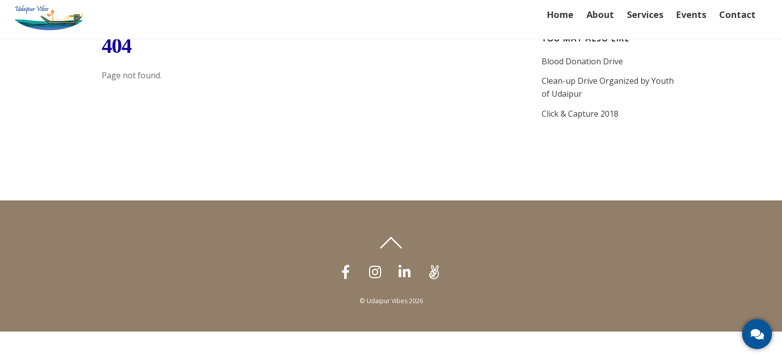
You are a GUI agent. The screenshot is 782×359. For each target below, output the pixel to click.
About (600, 14)
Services (645, 14)
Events (691, 14)
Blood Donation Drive (582, 61)
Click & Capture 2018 (580, 113)
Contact (737, 14)
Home (560, 14)
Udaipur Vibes (387, 301)
